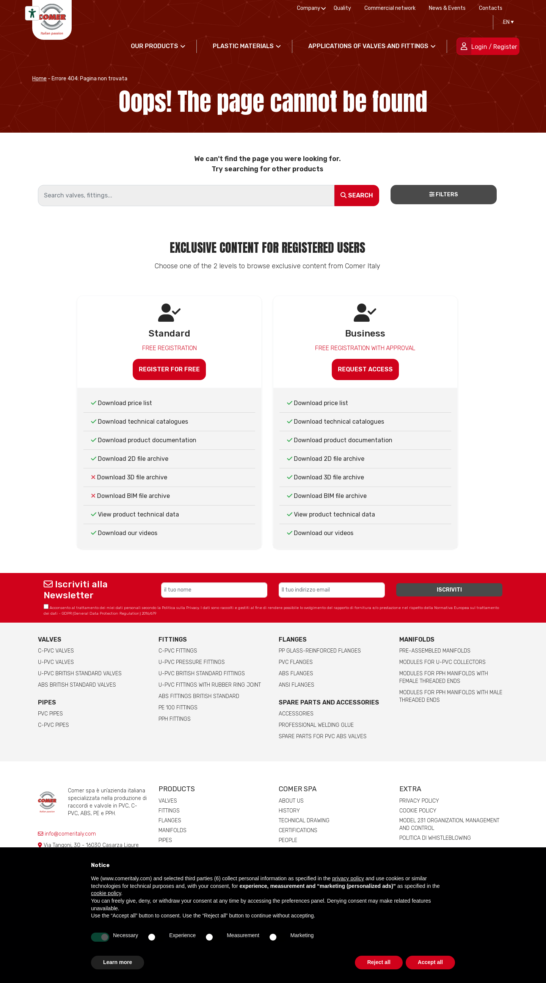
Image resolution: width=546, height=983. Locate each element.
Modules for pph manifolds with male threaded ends (450, 696)
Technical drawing (304, 820)
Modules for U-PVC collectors (442, 662)
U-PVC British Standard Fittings (201, 673)
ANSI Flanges (296, 685)
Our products (154, 46)
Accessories (296, 714)
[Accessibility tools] (32, 13)
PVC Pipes (50, 714)
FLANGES (293, 639)
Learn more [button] (117, 962)
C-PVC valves (56, 651)
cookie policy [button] (106, 893)
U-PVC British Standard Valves (80, 673)
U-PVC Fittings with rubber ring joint (209, 685)
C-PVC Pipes (53, 725)
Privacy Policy (419, 801)
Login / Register (494, 46)
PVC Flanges (296, 662)
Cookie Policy (417, 811)
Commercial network (390, 8)
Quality (342, 8)
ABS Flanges (296, 673)
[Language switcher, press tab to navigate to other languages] (506, 22)
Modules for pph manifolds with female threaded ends (443, 677)
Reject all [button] (378, 962)
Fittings (172, 639)
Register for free (169, 369)
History (289, 811)
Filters (443, 194)
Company (308, 8)
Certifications (298, 830)
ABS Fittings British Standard (198, 696)
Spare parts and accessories (329, 702)
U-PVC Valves (56, 662)
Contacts (490, 8)
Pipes (47, 702)
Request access (365, 369)
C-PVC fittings (177, 651)
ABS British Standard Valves (77, 685)
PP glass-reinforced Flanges (320, 651)
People (288, 840)
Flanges (169, 820)
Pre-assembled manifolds (435, 651)
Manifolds (417, 639)
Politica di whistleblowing (435, 838)
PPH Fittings (174, 719)
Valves (49, 639)
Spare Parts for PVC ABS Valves (323, 736)
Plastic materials (243, 46)
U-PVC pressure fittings (191, 662)
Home (39, 78)
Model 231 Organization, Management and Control (449, 824)
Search (356, 195)
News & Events (447, 8)
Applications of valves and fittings (368, 46)
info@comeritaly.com (67, 834)
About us (291, 801)
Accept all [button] (430, 962)
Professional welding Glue (316, 725)
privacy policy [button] (348, 878)
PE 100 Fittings (178, 707)
